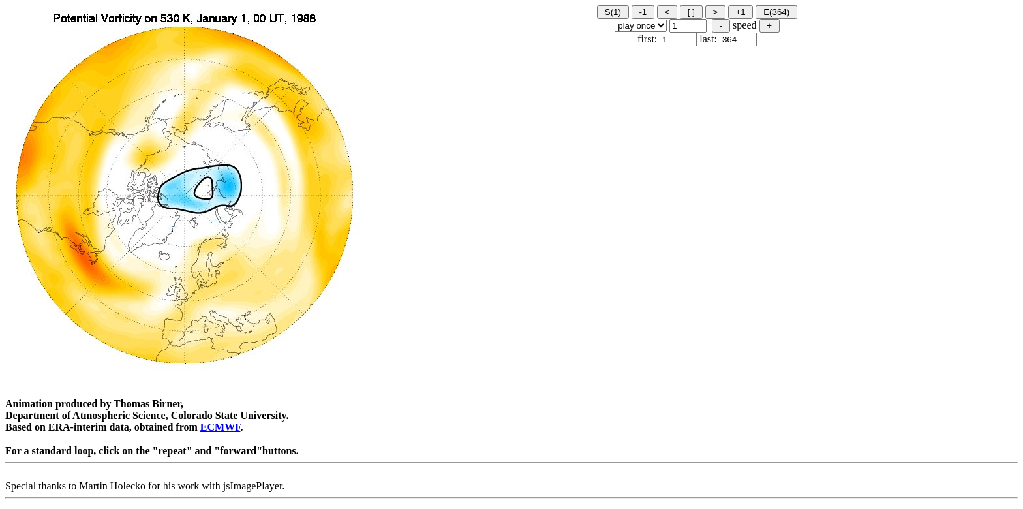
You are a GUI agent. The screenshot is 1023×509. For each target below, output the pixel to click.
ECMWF (220, 427)
